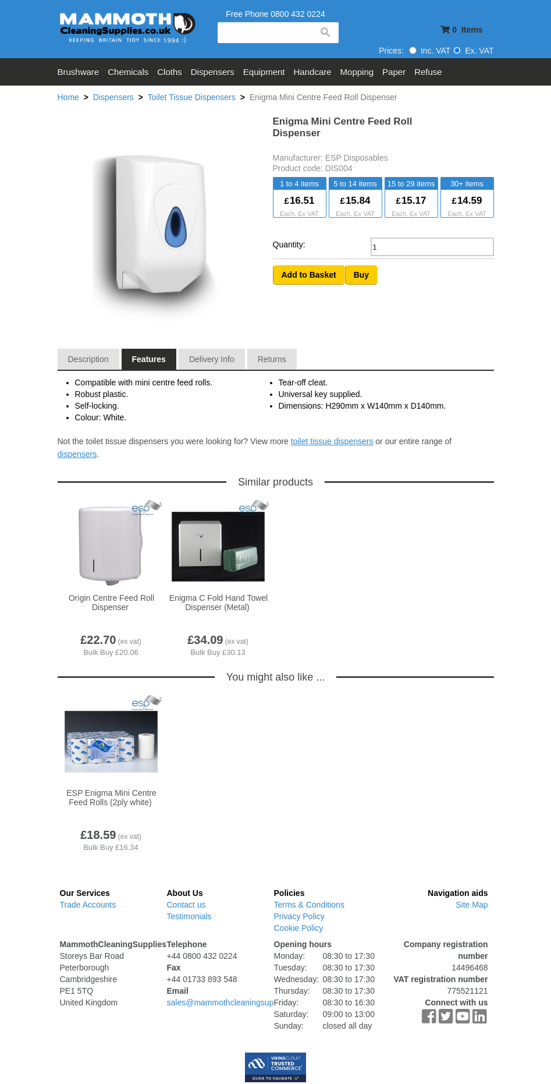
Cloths (169, 72)
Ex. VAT (473, 50)
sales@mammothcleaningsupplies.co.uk (239, 1002)
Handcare (313, 72)
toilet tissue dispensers (332, 441)
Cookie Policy (299, 928)
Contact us (186, 904)
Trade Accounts (88, 904)
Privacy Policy (299, 916)
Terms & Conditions (309, 904)
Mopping (357, 72)
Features (149, 359)
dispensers (77, 454)
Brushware (78, 72)
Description (88, 359)
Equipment (264, 72)
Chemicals (128, 72)
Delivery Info (211, 359)
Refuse (428, 72)
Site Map (472, 904)
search (325, 32)
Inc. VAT (430, 50)
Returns (272, 359)
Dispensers (212, 72)
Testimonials (189, 916)
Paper (394, 72)
